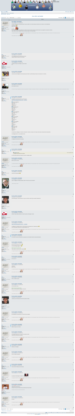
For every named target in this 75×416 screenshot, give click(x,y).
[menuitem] (7, 11)
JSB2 (2, 189)
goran (2, 97)
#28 (12, 372)
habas (2, 89)
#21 (12, 297)
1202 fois (4, 67)
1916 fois (5, 260)
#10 (12, 171)
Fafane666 (3, 65)
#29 (12, 385)
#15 (12, 235)
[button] (63, 17)
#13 (12, 212)
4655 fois (5, 167)
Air (14, 297)
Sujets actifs (8, 14)
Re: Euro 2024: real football (17, 53)
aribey (15, 257)
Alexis (15, 385)
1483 (5, 190)
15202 (5, 55)
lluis (14, 72)
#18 (12, 264)
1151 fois (4, 308)
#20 (12, 284)
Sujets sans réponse (3, 14)
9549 (5, 98)
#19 (12, 277)
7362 (5, 278)
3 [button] (67, 17)
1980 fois (5, 153)
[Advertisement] (42, 45)
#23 (12, 325)
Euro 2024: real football (37, 16)
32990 (5, 28)
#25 (12, 345)
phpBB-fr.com (38, 414)
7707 (5, 306)
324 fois (4, 100)
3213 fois (5, 68)
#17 (12, 257)
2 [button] (66, 17)
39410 (5, 66)
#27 (12, 365)
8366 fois (4, 30)
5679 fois (4, 57)
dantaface (3, 26)
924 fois (5, 80)
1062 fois (5, 393)
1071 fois (5, 208)
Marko (2, 54)
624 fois (5, 93)
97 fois (4, 192)
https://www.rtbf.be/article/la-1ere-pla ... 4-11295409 (19, 224)
